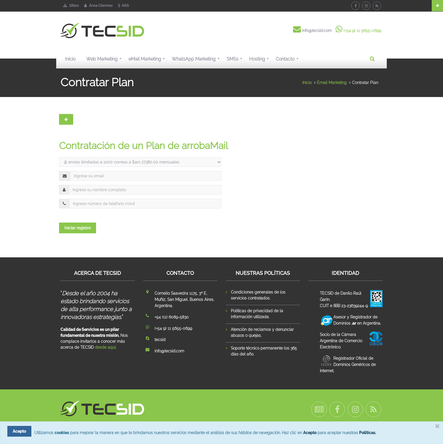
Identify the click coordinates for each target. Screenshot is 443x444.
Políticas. (367, 432)
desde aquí (105, 347)
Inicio (70, 59)
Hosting (260, 59)
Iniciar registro (77, 228)
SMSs (236, 59)
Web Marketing (105, 59)
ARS (123, 5)
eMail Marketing (148, 59)
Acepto (309, 432)
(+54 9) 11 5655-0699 (362, 30)
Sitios (71, 5)
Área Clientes (98, 5)
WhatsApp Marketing (197, 59)
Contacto (288, 59)
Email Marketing (332, 82)
